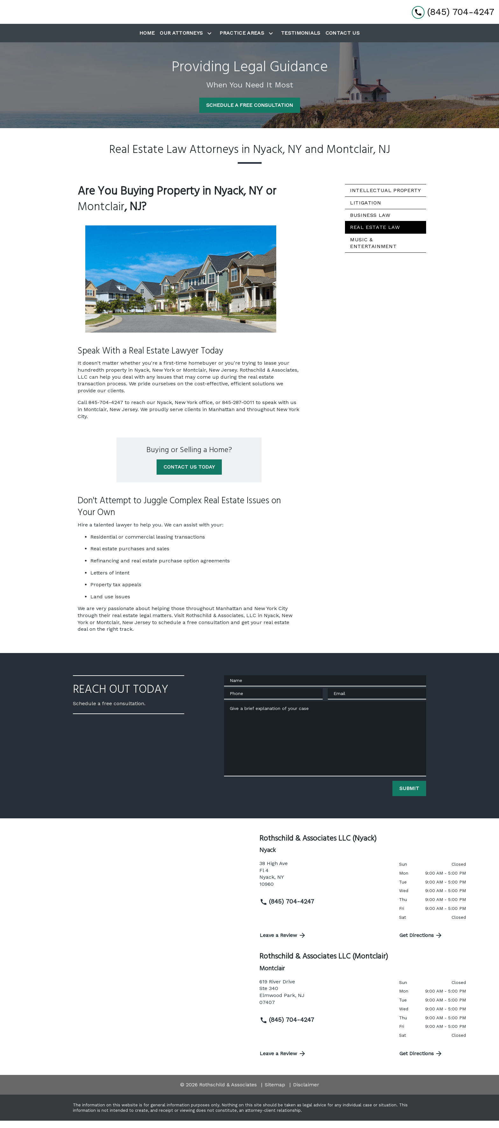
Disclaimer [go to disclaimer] (306, 1092)
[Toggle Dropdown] (210, 41)
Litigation (365, 210)
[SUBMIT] (409, 795)
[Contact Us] (342, 40)
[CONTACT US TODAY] (189, 474)
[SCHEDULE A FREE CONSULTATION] (249, 112)
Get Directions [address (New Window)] (421, 942)
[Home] (147, 40)
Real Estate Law (375, 234)
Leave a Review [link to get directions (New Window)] (283, 942)
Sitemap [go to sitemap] (275, 1092)
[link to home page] (40, 16)
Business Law (370, 222)
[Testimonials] (300, 40)
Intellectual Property (385, 198)
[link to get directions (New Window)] (324, 883)
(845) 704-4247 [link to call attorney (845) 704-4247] (287, 909)
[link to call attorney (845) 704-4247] (453, 15)
